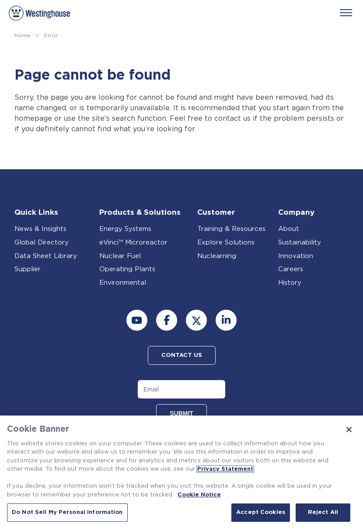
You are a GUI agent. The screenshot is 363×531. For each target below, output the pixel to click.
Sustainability (299, 242)
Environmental (122, 282)
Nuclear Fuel (120, 256)
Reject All (323, 512)
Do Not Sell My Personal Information (67, 512)
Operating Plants (127, 269)
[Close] (349, 429)
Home (22, 35)
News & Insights (40, 229)
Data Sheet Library (45, 256)
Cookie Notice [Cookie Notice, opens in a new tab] (199, 495)
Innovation (295, 256)
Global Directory (41, 242)
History (289, 282)
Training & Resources (231, 229)
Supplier (27, 269)
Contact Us (181, 355)
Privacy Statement (225, 469)
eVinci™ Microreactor (133, 242)
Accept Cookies (260, 512)
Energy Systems (125, 229)
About (288, 229)
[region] (181, 473)
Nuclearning (216, 256)
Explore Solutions (226, 242)
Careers (290, 269)
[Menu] (346, 12)
